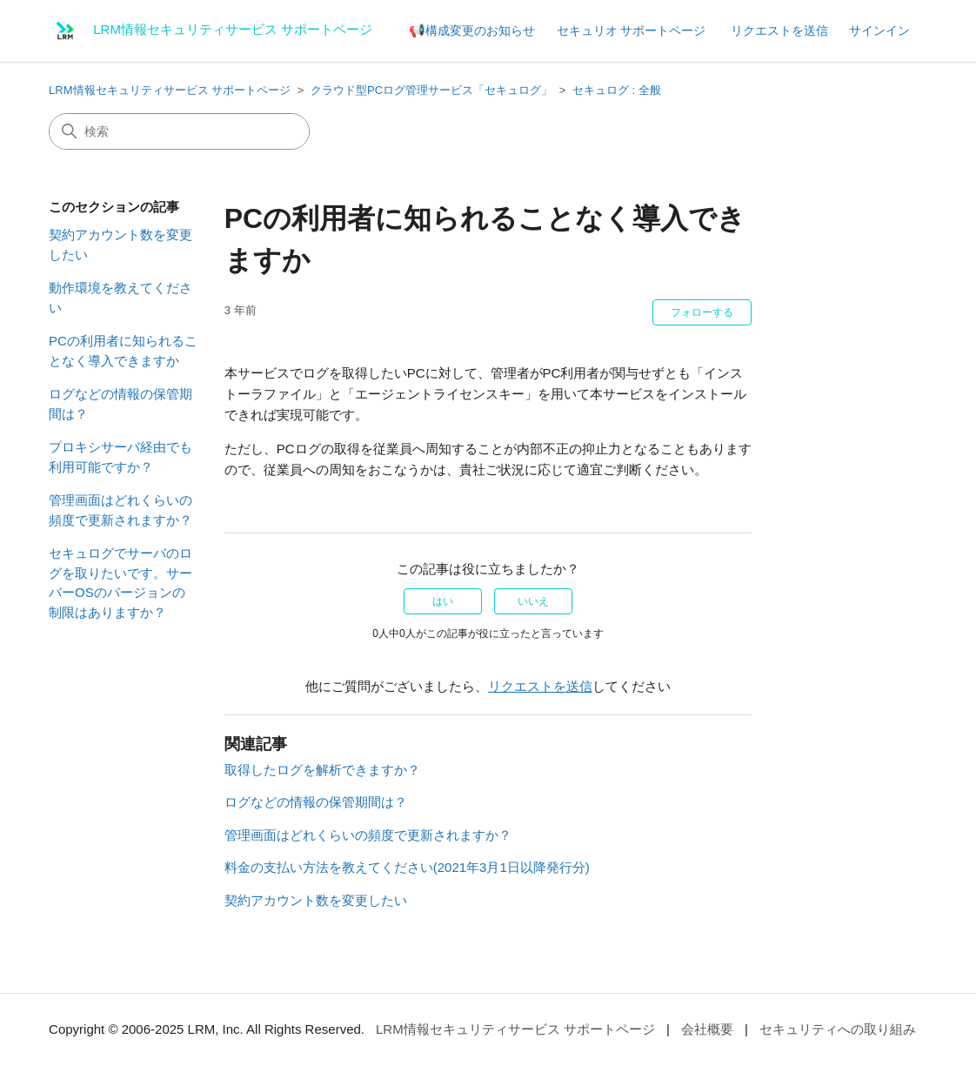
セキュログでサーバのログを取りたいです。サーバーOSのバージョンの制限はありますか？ (120, 583)
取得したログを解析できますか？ (322, 769)
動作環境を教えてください (120, 297)
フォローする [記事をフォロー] (702, 312)
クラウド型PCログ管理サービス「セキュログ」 (431, 90)
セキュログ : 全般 (616, 90)
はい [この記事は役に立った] (442, 601)
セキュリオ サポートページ (631, 30)
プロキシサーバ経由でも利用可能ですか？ (120, 456)
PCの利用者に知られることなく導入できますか (123, 350)
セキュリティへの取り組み (837, 1029)
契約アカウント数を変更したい (120, 244)
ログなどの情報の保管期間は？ (120, 403)
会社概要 (707, 1029)
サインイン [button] (879, 30)
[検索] (179, 131)
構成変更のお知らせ (480, 30)
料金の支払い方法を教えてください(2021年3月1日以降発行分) (407, 867)
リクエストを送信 (779, 30)
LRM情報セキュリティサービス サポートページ (170, 90)
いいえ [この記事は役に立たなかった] (533, 601)
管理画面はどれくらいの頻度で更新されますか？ (120, 510)
